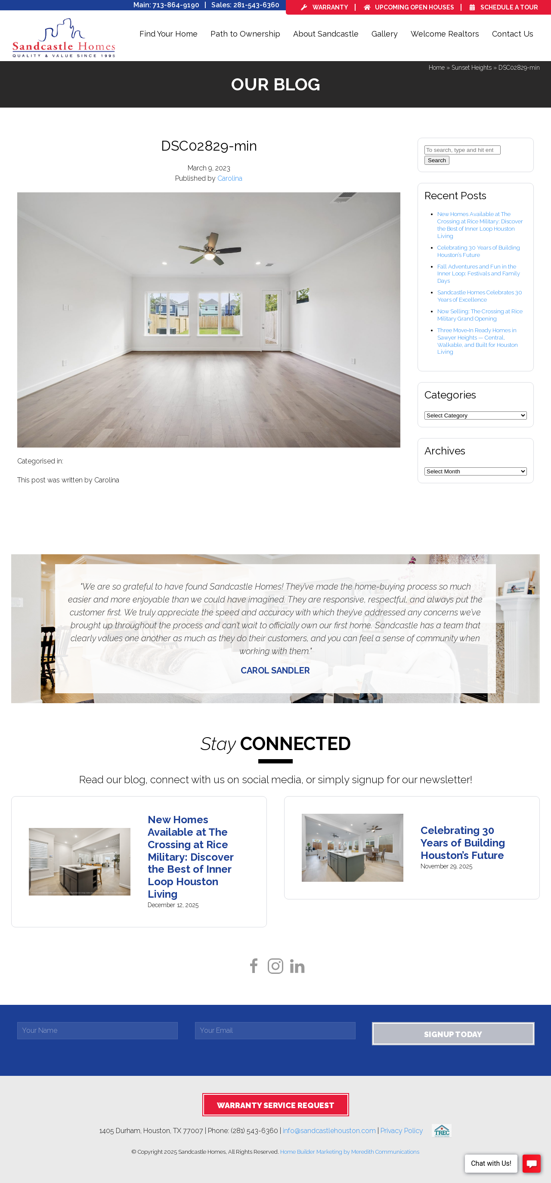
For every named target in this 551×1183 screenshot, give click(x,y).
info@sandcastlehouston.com (329, 1130)
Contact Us (512, 33)
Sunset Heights (472, 67)
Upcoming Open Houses (409, 7)
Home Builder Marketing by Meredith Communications (349, 1152)
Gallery (384, 33)
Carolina (229, 178)
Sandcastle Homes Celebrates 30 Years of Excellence (479, 296)
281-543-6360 (256, 5)
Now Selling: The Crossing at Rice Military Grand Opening (480, 315)
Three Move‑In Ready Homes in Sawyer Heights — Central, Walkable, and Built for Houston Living (477, 341)
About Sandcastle (326, 33)
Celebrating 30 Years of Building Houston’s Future (478, 251)
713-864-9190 (176, 5)
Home (437, 67)
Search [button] (437, 160)
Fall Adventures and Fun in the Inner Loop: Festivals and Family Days (478, 273)
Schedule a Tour (504, 7)
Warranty (324, 7)
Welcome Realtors (445, 33)
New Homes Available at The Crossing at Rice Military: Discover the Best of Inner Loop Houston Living (480, 225)
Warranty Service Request (275, 1105)
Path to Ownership (245, 33)
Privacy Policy (406, 1130)
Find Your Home (168, 33)
